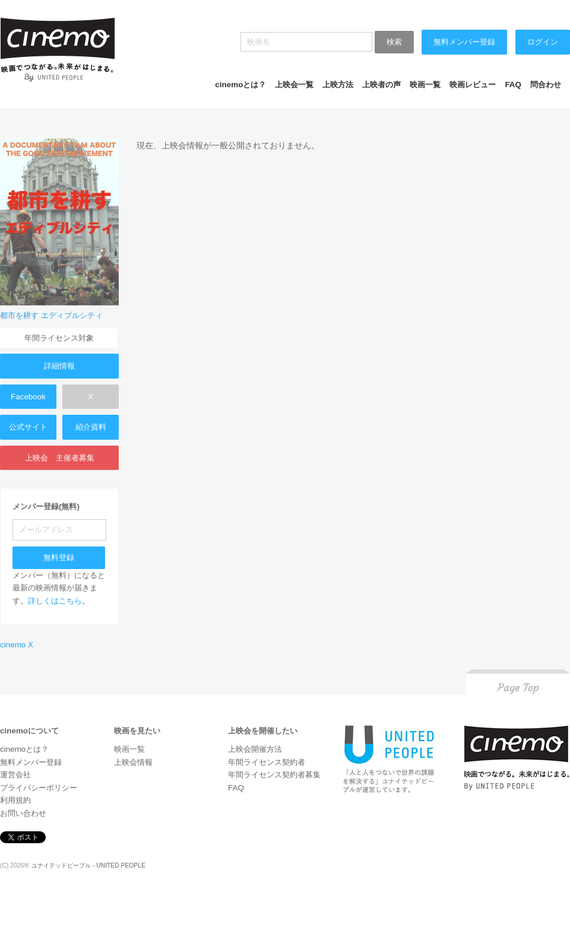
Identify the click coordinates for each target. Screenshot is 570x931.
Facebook (28, 396)
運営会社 (15, 774)
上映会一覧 (294, 84)
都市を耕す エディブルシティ (51, 315)
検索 (394, 41)
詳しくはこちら (55, 600)
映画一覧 (425, 84)
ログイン (542, 41)
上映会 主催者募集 (59, 457)
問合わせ (545, 84)
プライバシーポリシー (38, 787)
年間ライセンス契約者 (266, 762)
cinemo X (16, 644)
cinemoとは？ (240, 84)
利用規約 (15, 800)
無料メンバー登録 (464, 41)
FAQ (513, 84)
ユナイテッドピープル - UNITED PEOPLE (88, 865)
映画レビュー (472, 84)
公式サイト (28, 426)
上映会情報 (133, 762)
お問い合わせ (23, 813)
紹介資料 (90, 426)
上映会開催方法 (255, 749)
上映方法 (337, 84)
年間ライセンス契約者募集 (274, 774)
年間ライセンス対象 (59, 337)
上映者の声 (381, 84)
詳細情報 (59, 365)
